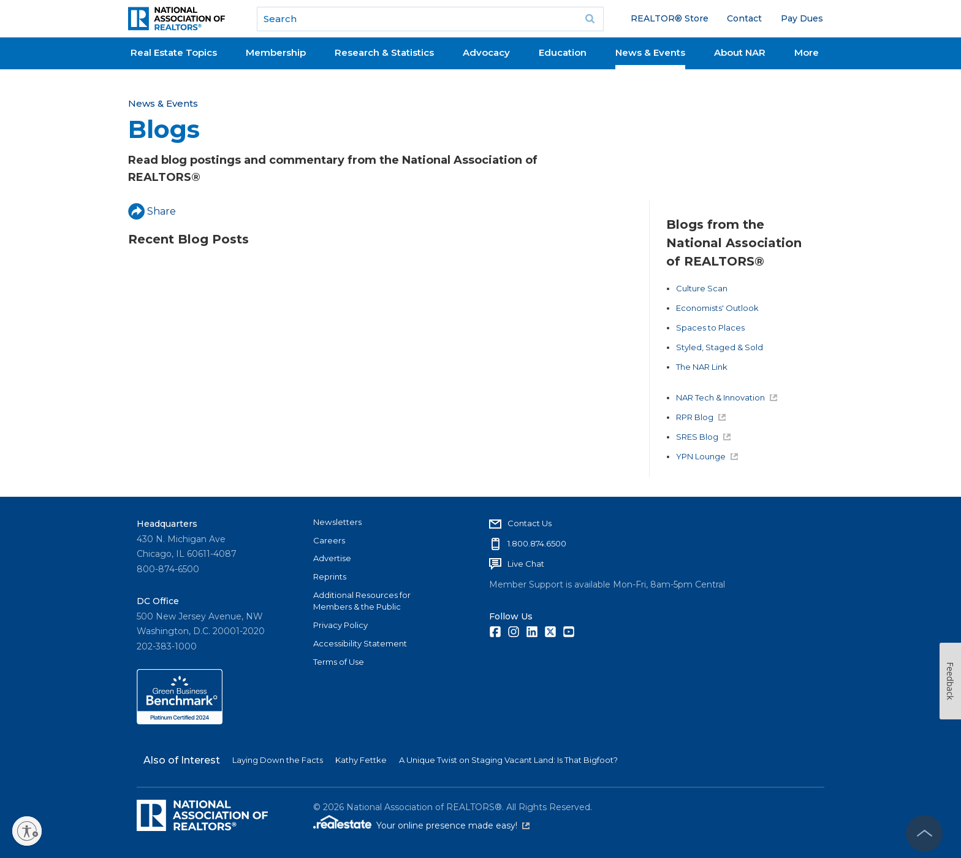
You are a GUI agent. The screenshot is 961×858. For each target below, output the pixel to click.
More (806, 52)
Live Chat (525, 564)
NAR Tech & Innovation (726, 397)
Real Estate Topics (174, 52)
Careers (329, 540)
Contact (744, 18)
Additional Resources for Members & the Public (362, 601)
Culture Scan (701, 288)
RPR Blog (701, 417)
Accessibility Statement (360, 643)
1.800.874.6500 (536, 543)
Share (152, 211)
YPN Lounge (707, 456)
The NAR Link (701, 367)
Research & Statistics (384, 52)
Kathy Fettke (361, 760)
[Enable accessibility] (27, 831)
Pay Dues (802, 18)
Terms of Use (338, 662)
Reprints (329, 576)
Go (590, 19)
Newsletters (337, 522)
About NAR (739, 52)
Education (563, 52)
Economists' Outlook (717, 308)
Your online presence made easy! (453, 825)
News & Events (650, 52)
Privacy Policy (340, 625)
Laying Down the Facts (277, 760)
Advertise (332, 558)
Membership (276, 52)
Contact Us (529, 523)
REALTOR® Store (669, 18)
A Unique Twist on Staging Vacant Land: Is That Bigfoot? (508, 760)
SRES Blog (703, 437)
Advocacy (486, 52)
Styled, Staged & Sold (719, 347)
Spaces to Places (710, 327)
